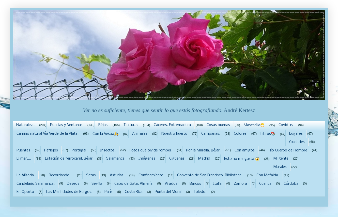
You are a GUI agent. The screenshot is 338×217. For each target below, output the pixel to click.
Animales (139, 134)
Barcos (195, 184)
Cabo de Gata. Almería (133, 184)
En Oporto (25, 192)
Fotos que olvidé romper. (151, 150)
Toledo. (200, 192)
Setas (91, 175)
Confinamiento (151, 175)
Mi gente (280, 159)
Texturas (131, 125)
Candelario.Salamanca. (36, 184)
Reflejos (51, 150)
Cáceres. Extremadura (172, 125)
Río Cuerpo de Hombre (288, 150)
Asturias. (117, 175)
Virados (171, 184)
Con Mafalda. (267, 175)
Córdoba (291, 184)
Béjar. (103, 125)
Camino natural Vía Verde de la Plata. (48, 134)
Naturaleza (25, 125)
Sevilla (96, 184)
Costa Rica (134, 192)
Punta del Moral (168, 192)
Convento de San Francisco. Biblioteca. (209, 175)
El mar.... (24, 159)
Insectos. (108, 150)
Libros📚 (267, 134)
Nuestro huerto (174, 134)
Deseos (73, 184)
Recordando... (60, 175)
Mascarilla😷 (254, 125)
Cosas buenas (218, 125)
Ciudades (297, 142)
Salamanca (115, 159)
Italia (217, 184)
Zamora (240, 184)
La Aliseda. (26, 175)
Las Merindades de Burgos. (69, 192)
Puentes (23, 150)
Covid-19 (286, 125)
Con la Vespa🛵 (105, 134)
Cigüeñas (177, 159)
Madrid (204, 159)
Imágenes (147, 159)
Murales (280, 167)
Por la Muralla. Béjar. (203, 150)
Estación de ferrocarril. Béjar (69, 159)
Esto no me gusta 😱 (241, 159)
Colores (240, 134)
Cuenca (265, 184)
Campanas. (210, 134)
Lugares (296, 134)
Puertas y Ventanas (66, 125)
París (108, 192)
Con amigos (245, 150)
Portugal (79, 150)
